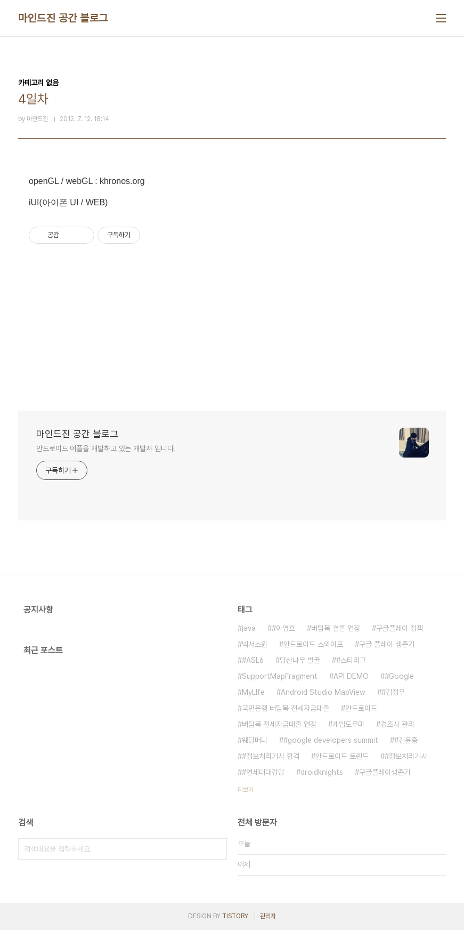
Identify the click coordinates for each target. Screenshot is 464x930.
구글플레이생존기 (384, 772)
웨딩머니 (254, 740)
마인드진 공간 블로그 (63, 18)
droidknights (321, 772)
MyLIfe (253, 692)
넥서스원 (254, 644)
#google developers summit (330, 740)
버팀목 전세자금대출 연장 (279, 724)
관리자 (268, 916)
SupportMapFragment (280, 676)
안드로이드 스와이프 (313, 644)
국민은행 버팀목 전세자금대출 (285, 708)
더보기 (246, 789)
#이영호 (283, 628)
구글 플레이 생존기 (386, 644)
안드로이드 (361, 708)
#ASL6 (253, 660)
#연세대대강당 (263, 772)
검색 (216, 849)
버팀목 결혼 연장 (335, 628)
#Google (399, 676)
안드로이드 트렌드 (342, 756)
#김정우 (393, 692)
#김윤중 (406, 740)
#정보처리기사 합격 (270, 756)
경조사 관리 (397, 724)
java (249, 628)
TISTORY (235, 916)
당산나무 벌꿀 (300, 660)
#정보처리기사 (406, 756)
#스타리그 (351, 660)
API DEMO (351, 676)
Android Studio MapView (323, 692)
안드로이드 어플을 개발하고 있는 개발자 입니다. (105, 448)
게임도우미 (348, 724)
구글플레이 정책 (399, 628)
